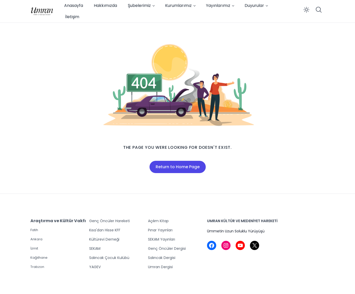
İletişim (72, 17)
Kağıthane (39, 257)
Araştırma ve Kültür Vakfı (58, 221)
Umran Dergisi (160, 266)
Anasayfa (73, 5)
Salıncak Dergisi (161, 257)
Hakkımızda (105, 5)
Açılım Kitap (158, 220)
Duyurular (254, 5)
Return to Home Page (178, 167)
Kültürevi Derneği (104, 239)
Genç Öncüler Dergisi (167, 248)
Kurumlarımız (178, 5)
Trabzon (37, 266)
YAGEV (95, 266)
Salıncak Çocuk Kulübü (109, 257)
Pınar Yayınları (160, 230)
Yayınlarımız (218, 5)
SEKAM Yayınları (161, 239)
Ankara (36, 239)
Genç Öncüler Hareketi (109, 220)
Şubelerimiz (139, 5)
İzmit (34, 248)
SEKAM (94, 248)
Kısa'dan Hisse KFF (104, 230)
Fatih (34, 230)
